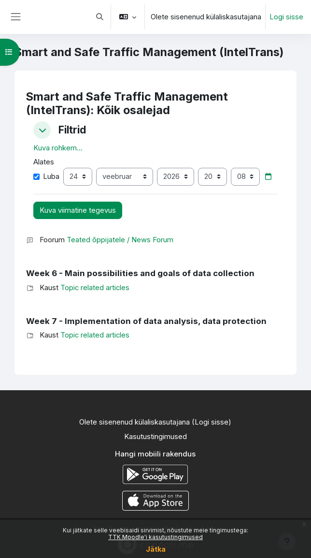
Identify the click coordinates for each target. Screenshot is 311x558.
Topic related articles (94, 287)
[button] (99, 17)
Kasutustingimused (155, 436)
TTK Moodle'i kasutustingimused (155, 537)
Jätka (156, 549)
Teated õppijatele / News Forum (120, 239)
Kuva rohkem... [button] (58, 148)
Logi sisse (286, 17)
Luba (46, 176)
